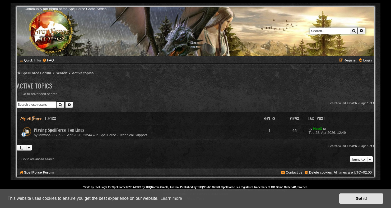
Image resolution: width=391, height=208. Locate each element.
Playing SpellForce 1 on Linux (59, 130)
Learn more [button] (171, 198)
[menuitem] (48, 60)
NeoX (317, 129)
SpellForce (119, 187)
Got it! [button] (361, 198)
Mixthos (44, 135)
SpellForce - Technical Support (123, 135)
